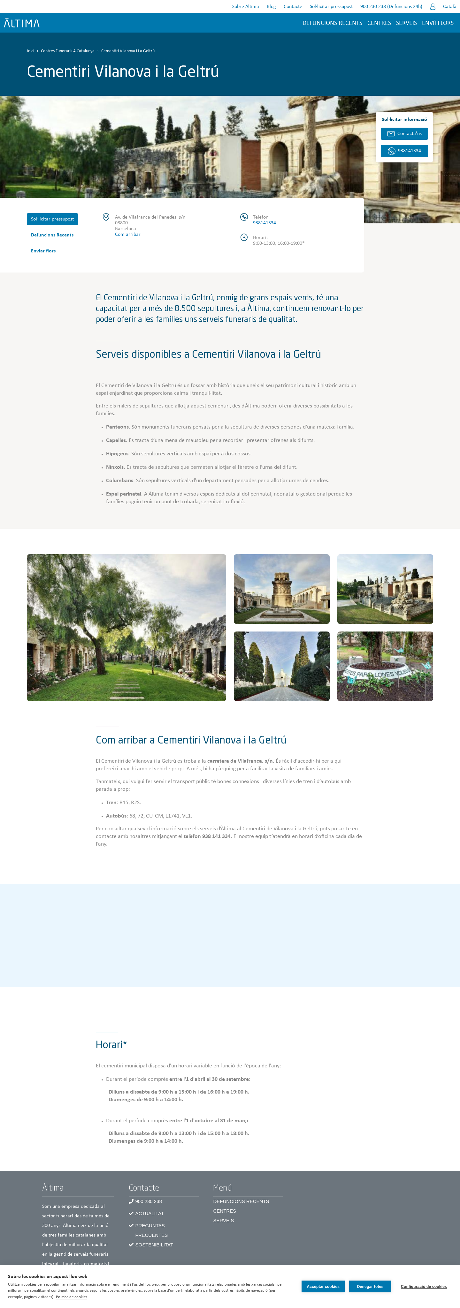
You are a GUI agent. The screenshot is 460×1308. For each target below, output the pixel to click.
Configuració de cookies (424, 1286)
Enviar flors (43, 251)
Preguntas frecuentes (151, 1230)
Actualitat (149, 1213)
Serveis (406, 23)
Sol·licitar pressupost (331, 6)
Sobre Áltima (245, 6)
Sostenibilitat (154, 1244)
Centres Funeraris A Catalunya (68, 51)
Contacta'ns (409, 133)
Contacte (293, 6)
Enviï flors (438, 23)
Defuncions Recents (52, 235)
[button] (126, 627)
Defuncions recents (332, 23)
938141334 (264, 223)
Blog (271, 6)
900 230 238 (148, 1201)
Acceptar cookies (323, 1286)
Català (449, 6)
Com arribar (128, 234)
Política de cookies (71, 1297)
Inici (30, 51)
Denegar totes (370, 1286)
